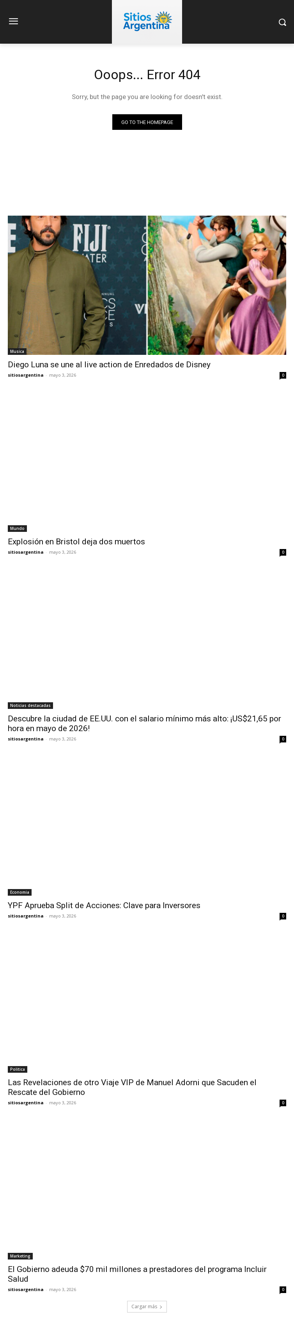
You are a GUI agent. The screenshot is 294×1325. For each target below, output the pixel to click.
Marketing (20, 1256)
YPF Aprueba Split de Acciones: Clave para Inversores (104, 905)
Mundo (17, 528)
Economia (19, 892)
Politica (17, 1069)
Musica (17, 351)
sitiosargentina (26, 375)
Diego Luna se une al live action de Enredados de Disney (109, 364)
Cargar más (147, 1306)
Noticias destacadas (30, 705)
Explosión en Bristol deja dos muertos (76, 541)
